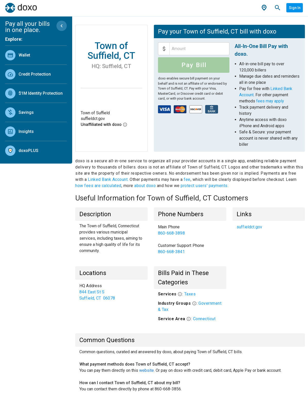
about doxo (145, 185)
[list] (36, 101)
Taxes (190, 294)
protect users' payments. (204, 185)
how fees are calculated (98, 185)
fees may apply (270, 101)
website (146, 370)
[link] (36, 55)
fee (187, 179)
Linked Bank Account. (109, 179)
